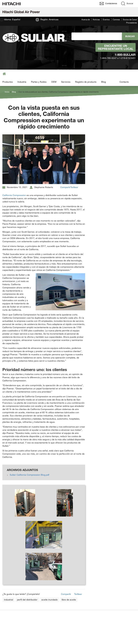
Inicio (7, 91)
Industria (22, 81)
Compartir (65, 187)
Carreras (116, 19)
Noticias (96, 19)
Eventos (106, 19)
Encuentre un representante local (115, 47)
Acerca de (85, 19)
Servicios (65, 81)
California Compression (14, 195)
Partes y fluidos (38, 81)
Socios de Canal (130, 19)
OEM (53, 81)
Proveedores (131, 22)
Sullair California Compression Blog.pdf (29, 474)
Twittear (74, 187)
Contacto (124, 81)
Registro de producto (85, 81)
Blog (103, 81)
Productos (7, 81)
